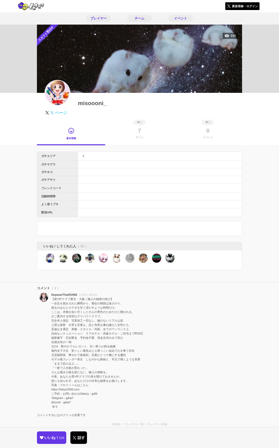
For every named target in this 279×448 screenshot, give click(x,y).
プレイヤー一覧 (134, 424)
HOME (116, 424)
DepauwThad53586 (64, 294)
